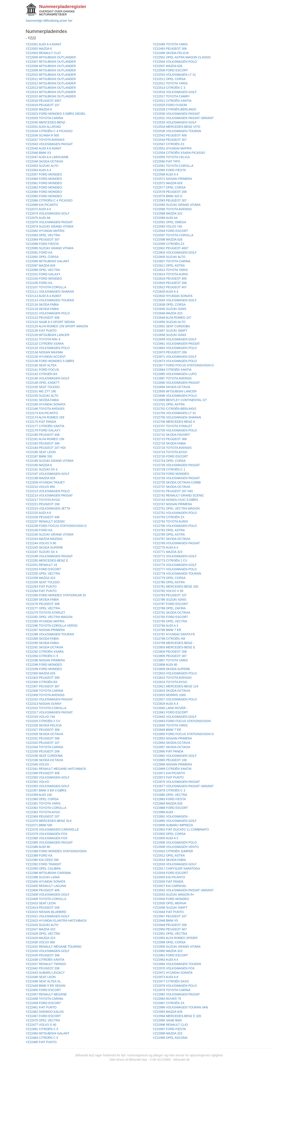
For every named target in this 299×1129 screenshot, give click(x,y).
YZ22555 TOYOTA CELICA (171, 157)
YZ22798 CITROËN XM (169, 638)
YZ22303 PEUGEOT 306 (43, 677)
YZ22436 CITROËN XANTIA (45, 959)
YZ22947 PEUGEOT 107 (170, 916)
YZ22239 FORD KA (39, 530)
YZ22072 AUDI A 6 (38, 209)
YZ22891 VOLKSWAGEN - (171, 816)
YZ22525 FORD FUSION (170, 105)
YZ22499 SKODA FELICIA (171, 53)
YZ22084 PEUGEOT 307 (43, 239)
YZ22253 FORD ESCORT (43, 569)
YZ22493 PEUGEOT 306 (170, 48)
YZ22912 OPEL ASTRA (169, 855)
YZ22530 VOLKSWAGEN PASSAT (176, 113)
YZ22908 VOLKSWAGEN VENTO (176, 847)
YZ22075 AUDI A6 (38, 218)
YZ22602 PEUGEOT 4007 (170, 248)
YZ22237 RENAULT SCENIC (45, 521)
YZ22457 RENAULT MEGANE (46, 994)
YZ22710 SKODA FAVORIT (171, 434)
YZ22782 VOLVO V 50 (168, 591)
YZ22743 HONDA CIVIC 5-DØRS (175, 499)
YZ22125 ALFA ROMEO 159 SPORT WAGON (57, 326)
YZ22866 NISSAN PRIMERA (172, 764)
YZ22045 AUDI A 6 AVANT (43, 148)
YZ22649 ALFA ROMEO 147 (172, 317)
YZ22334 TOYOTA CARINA (44, 747)
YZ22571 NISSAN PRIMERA (172, 178)
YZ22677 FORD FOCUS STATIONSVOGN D (183, 365)
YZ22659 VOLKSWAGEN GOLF (175, 339)
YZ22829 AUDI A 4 (165, 703)
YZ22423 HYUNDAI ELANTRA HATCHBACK (56, 920)
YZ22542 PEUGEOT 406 (170, 135)
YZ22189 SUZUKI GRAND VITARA (49, 460)
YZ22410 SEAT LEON (41, 903)
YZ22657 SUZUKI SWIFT (170, 330)
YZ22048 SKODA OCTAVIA (44, 161)
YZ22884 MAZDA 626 (167, 803)
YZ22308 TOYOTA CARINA (44, 690)
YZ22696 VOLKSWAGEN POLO (175, 395)
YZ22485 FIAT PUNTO (41, 1042)
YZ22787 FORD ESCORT (170, 604)
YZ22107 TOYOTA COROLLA (46, 287)
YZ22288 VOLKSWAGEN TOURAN (50, 634)
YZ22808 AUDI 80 (165, 664)
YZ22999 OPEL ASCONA (170, 1037)
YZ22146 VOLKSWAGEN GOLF (48, 378)
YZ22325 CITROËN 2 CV (43, 721)
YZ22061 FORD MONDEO (44, 183)
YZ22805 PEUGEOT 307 (170, 656)
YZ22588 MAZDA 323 (167, 213)
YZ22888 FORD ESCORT (170, 807)
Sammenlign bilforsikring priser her (49, 20)
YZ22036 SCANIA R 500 (42, 135)
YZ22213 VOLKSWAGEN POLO (48, 491)
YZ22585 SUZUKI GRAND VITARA (177, 204)
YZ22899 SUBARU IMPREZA (173, 825)
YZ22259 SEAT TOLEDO (43, 582)
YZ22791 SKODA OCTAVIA (171, 612)
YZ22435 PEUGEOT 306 (43, 955)
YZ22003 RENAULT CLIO (43, 53)
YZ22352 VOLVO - (38, 781)
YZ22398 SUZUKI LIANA (43, 877)
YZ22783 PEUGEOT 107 (170, 595)
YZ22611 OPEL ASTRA (169, 265)
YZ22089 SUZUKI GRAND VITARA (49, 248)
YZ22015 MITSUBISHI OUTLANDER (51, 96)
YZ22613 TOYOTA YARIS (170, 270)
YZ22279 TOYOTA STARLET (45, 612)
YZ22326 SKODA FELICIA (44, 725)
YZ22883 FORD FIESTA (169, 799)
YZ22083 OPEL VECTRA (43, 235)
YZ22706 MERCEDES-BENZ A (174, 421)
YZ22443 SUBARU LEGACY (45, 972)
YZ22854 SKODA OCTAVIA (171, 742)
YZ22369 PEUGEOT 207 (43, 816)
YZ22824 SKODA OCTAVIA (171, 690)
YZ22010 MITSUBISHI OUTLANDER (51, 74)
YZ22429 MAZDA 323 (40, 938)
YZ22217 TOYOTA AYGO (43, 499)
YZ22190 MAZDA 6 (39, 465)
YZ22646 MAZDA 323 (167, 313)
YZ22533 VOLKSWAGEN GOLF (175, 122)
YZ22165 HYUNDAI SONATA (45, 404)
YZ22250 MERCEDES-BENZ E (47, 560)
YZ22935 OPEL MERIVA (169, 903)
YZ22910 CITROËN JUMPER (173, 851)
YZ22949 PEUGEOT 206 (170, 925)
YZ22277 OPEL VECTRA (43, 608)
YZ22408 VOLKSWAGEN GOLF (48, 894)
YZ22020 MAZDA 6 (39, 109)
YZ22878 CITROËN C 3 (169, 790)
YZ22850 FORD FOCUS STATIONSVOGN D (183, 734)
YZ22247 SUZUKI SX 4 (41, 552)
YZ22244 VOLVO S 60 (41, 543)
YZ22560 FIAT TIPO (166, 161)
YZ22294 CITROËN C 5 (42, 656)
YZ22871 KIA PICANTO (169, 773)
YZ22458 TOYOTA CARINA (44, 998)
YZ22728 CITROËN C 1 (169, 469)
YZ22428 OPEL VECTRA (43, 933)
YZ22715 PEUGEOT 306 (170, 439)
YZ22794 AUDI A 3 (165, 625)
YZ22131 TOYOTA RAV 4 (43, 339)
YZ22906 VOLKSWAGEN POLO (175, 842)
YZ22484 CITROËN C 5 (42, 1037)
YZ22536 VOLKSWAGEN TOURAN (177, 131)
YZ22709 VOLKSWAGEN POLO (175, 430)
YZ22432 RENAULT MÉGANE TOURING (53, 946)
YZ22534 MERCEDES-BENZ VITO (176, 126)
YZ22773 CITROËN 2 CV (170, 560)
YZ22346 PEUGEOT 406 (43, 773)
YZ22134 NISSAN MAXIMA (44, 352)
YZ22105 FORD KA (39, 283)
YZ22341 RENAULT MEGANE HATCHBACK (56, 768)
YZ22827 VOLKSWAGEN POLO (175, 699)
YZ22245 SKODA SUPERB (44, 547)
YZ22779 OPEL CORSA (169, 578)
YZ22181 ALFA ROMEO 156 (45, 439)
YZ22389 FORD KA (39, 855)
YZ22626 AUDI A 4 (165, 291)
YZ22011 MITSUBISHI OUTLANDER (51, 79)
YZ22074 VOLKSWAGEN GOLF (48, 213)
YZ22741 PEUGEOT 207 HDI (173, 491)
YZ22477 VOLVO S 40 (41, 1024)
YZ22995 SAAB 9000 (167, 1020)
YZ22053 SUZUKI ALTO (42, 165)
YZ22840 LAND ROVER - (170, 708)
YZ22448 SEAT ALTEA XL (43, 981)
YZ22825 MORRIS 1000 (169, 695)
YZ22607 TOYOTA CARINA (171, 261)
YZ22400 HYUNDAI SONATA (45, 881)
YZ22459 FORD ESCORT (43, 1003)
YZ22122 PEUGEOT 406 (43, 317)
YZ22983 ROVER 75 (167, 998)
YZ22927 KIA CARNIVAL (169, 886)
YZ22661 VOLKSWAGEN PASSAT (176, 343)
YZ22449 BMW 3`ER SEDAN (45, 985)
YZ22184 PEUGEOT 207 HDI (46, 447)
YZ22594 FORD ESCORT (170, 231)
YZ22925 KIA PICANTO (169, 877)
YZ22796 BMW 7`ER (167, 630)
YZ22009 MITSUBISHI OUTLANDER (51, 70)
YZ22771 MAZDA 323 (167, 552)
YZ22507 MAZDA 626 (167, 66)
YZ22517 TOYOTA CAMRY (171, 96)
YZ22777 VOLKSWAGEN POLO (175, 569)
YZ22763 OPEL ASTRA (169, 530)
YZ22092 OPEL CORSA (42, 257)
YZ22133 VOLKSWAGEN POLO (48, 348)
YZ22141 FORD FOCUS (42, 369)
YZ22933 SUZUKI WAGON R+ (173, 894)
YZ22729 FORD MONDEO (171, 473)
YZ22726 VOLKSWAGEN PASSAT (176, 465)
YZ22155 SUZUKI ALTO (42, 395)
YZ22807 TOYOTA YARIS (170, 660)
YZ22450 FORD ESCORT (43, 990)
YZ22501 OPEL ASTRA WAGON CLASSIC (182, 57)
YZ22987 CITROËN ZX (168, 1003)
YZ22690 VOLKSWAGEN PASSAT (176, 382)
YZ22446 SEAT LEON (41, 977)
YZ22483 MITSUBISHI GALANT (47, 1033)
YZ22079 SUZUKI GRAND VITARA (49, 226)
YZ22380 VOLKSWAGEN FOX (46, 838)
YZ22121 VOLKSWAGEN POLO (48, 313)
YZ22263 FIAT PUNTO (41, 586)
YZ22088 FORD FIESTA (42, 244)
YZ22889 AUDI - (164, 812)
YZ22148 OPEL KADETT (43, 382)
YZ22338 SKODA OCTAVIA (44, 760)
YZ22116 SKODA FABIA (42, 304)
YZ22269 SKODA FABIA (42, 599)
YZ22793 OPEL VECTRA (170, 621)
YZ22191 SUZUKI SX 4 (41, 469)
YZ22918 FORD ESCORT (170, 873)
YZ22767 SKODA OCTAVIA (171, 539)
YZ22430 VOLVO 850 (40, 942)
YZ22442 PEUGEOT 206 (43, 968)
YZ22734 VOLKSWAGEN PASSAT (176, 478)
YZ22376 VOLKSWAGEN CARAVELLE (52, 829)
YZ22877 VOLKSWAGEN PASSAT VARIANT (183, 786)
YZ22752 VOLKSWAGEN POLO (175, 513)
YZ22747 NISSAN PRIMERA (172, 504)
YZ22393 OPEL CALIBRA (43, 868)
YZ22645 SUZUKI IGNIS (169, 309)
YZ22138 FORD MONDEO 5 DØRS (50, 361)
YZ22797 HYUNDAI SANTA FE (174, 634)
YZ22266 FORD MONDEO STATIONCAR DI (56, 595)
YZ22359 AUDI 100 (39, 794)
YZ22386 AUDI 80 (38, 847)
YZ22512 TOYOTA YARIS (170, 83)
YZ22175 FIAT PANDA (41, 421)
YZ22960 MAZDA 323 (167, 951)
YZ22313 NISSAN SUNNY (44, 703)
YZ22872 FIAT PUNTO (168, 777)
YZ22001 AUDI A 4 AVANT (43, 44)
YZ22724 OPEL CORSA (169, 460)
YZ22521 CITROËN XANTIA (172, 100)
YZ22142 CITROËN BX (41, 374)
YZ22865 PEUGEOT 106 (170, 760)
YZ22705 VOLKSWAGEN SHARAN (177, 417)
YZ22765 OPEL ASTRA (169, 534)
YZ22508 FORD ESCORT (170, 70)
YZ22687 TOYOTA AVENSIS (172, 378)
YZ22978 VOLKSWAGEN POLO (175, 985)
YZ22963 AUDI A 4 (165, 959)
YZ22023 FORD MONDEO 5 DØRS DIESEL (56, 113)
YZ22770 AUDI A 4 (165, 547)
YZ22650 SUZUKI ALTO (169, 322)
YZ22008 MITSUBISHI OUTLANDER (51, 66)
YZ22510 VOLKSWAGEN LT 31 (174, 74)
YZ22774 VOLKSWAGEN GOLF (175, 565)
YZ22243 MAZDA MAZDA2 (44, 539)
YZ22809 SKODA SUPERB (171, 669)
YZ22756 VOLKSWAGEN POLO (175, 526)
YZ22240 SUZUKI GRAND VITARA (49, 534)
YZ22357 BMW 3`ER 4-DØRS (46, 790)
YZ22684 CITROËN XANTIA (172, 369)
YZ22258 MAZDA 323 (40, 578)
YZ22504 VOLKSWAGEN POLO (175, 61)
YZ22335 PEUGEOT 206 (43, 751)
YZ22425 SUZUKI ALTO (42, 925)
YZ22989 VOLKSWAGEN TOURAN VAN (180, 1007)
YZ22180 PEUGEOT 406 (43, 434)
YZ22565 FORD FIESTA (169, 170)
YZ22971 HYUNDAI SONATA (173, 972)
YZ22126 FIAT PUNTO (41, 330)
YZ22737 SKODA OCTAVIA (171, 486)
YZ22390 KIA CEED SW (42, 860)
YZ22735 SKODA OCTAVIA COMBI (177, 482)
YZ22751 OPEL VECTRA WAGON (176, 508)
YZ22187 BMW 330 (39, 456)
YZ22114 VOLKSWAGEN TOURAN (50, 300)
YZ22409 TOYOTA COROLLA (46, 899)
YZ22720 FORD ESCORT (170, 456)
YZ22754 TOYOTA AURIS (170, 521)
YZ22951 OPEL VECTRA (170, 933)
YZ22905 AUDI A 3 (165, 838)
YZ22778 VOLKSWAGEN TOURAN (177, 573)
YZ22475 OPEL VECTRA (43, 1020)
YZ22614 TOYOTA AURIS (170, 274)
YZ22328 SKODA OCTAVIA (44, 734)
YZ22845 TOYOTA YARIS (170, 725)
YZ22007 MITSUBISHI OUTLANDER (51, 61)
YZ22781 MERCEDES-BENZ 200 (175, 586)
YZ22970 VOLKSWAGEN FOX (173, 968)
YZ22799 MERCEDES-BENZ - (173, 643)
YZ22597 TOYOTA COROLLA (173, 235)
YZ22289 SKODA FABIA (42, 638)
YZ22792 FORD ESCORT (170, 617)
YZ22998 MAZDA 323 (167, 1033)
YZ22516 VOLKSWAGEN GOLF (175, 92)
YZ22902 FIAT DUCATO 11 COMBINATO (181, 829)
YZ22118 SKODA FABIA (42, 309)
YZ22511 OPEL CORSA (169, 79)
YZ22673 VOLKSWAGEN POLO (175, 361)
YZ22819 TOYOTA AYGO (170, 682)
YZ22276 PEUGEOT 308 (43, 604)
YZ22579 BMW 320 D (167, 196)
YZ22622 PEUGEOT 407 (170, 287)
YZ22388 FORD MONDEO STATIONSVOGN (56, 851)
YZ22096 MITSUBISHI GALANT (47, 261)
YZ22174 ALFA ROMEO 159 (45, 417)
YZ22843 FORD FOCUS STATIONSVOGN (182, 721)
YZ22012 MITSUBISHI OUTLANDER (51, 83)
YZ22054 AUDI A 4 (38, 170)
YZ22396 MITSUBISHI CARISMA (48, 873)
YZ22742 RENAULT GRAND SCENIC (178, 495)
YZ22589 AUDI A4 (165, 218)
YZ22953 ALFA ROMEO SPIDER (175, 938)
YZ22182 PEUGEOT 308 (43, 443)
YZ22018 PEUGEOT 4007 (43, 100)
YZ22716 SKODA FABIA (169, 443)
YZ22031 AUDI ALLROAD (43, 126)
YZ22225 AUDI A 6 (38, 513)
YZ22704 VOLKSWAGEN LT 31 (174, 413)
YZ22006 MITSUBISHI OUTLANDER (51, 57)
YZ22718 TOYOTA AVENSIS (172, 447)
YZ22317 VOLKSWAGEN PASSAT (49, 712)
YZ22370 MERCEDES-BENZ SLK (49, 821)
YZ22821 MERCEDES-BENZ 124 (175, 686)
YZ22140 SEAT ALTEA (41, 365)
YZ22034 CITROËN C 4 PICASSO (49, 131)
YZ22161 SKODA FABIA (42, 400)
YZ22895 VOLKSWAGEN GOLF (175, 821)
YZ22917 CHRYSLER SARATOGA (176, 868)
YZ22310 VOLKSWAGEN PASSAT (49, 699)
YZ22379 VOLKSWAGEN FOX (46, 834)
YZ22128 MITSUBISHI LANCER (48, 335)
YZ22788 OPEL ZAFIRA (169, 608)
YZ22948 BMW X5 (165, 920)
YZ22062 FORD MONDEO (44, 187)
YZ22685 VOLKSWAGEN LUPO (175, 374)
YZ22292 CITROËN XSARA (45, 651)
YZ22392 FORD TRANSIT (43, 864)
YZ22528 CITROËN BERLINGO (174, 109)
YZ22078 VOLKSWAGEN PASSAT (49, 222)
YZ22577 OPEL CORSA (169, 187)
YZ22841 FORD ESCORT (170, 712)
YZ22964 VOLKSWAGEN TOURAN (177, 964)
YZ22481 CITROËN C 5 (42, 1029)
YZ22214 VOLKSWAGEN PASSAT (49, 495)
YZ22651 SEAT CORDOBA (171, 326)
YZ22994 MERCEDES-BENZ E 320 (177, 1016)
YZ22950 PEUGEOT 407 (170, 929)
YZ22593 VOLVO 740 (167, 226)
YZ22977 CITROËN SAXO (171, 981)
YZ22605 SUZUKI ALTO (169, 257)
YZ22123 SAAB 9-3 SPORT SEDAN (50, 322)
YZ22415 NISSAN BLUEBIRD (46, 912)
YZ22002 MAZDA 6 (39, 48)
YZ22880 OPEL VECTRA (170, 794)
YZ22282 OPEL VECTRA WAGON (49, 617)
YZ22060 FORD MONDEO (44, 178)
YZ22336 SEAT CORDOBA (44, 755)
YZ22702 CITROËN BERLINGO (174, 408)
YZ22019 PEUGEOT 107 (43, 105)
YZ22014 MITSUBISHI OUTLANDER (51, 92)
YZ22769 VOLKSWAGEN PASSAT (176, 543)
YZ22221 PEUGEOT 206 (43, 504)
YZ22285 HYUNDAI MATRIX (45, 621)
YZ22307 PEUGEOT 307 (43, 686)
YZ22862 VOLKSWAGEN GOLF (175, 755)
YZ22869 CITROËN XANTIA (172, 768)
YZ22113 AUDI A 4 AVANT (43, 296)
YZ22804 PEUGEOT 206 (170, 651)
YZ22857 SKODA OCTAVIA (171, 747)
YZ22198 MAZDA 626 (40, 478)
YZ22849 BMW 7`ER (167, 729)
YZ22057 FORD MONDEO (44, 174)
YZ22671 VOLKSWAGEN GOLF (175, 356)
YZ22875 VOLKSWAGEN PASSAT (176, 781)
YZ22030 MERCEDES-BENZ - (46, 122)
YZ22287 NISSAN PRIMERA (45, 630)
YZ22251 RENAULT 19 (41, 565)
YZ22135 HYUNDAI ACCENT (46, 356)
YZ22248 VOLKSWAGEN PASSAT (49, 556)
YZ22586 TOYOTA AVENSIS (172, 209)
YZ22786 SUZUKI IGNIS (169, 599)
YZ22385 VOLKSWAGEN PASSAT (49, 842)
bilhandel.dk (181, 1059)
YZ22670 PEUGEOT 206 (170, 352)
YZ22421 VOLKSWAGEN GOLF (48, 916)
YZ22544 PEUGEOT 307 (170, 139)
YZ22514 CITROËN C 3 (169, 87)
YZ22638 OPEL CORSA (169, 304)
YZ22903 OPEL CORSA (169, 834)
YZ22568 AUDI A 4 (165, 174)
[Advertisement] (149, 1094)
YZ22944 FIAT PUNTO (168, 912)
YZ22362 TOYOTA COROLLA (46, 807)
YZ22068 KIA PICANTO (42, 204)
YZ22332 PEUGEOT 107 (43, 742)
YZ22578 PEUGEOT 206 (170, 191)
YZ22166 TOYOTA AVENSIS (45, 408)
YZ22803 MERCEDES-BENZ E (174, 647)
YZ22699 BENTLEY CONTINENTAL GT (180, 400)
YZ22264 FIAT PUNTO (41, 591)
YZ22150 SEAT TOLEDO (43, 387)
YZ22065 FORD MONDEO (44, 196)
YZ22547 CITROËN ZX (168, 144)
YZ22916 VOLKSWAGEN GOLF (175, 864)
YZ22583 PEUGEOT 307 (170, 200)
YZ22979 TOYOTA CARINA (171, 990)
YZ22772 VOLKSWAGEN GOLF (175, 556)
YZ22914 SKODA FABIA (169, 860)
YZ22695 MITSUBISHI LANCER (175, 391)
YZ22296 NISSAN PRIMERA (45, 660)
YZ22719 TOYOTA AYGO (170, 452)
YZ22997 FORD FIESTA (169, 1029)
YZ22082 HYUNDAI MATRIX (45, 231)
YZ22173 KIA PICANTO (42, 413)
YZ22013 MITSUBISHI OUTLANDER (51, 87)
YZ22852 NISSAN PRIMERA (172, 738)
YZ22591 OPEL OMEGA (169, 222)
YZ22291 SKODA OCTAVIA (44, 647)
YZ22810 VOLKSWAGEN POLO (175, 673)
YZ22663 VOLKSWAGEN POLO (175, 348)
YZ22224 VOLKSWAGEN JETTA (48, 508)
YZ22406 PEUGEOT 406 (43, 890)
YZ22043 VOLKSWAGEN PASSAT (49, 144)
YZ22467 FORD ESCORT (43, 1016)
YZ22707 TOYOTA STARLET (172, 426)
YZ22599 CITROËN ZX (168, 244)
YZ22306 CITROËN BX (41, 682)
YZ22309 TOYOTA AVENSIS (45, 695)
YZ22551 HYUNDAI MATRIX (172, 148)
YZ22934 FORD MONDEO (171, 899)
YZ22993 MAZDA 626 (167, 1011)
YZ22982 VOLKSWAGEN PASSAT (176, 994)
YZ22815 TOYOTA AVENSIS (172, 677)
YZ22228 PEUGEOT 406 (43, 517)
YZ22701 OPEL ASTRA (169, 404)
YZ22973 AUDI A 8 (165, 977)
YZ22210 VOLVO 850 (40, 486)
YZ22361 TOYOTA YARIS (43, 803)
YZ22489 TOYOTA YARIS (170, 44)
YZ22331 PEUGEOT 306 (43, 738)
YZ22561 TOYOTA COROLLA (173, 165)
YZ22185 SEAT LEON (41, 452)
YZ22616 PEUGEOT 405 (170, 278)
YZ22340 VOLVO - (38, 764)
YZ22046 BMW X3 (38, 152)
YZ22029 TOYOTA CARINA (44, 118)
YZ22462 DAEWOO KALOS (45, 1011)
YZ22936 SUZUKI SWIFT (170, 907)
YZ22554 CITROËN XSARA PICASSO (179, 152)
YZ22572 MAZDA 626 (167, 183)
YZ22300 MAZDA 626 (40, 673)
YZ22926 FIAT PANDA (168, 881)
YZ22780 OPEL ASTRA (169, 582)
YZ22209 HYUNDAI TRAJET (45, 482)
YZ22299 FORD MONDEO (44, 669)
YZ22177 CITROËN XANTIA (45, 426)
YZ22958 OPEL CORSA (169, 942)
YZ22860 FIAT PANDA (168, 751)
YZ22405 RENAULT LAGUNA (46, 886)
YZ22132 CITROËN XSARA (45, 343)
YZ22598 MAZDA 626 (167, 239)
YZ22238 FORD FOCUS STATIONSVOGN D (56, 526)
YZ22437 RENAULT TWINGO (46, 964)
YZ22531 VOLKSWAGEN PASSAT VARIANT (183, 118)
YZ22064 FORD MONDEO (44, 191)
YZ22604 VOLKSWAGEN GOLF (175, 252)
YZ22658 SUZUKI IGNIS (169, 335)
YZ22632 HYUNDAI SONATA (173, 296)
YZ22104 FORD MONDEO (44, 278)
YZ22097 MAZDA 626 (40, 265)
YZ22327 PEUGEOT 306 (43, 729)
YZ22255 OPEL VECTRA (43, 573)
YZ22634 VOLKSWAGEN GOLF (175, 300)
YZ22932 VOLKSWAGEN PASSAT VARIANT (183, 890)
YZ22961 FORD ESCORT (170, 955)
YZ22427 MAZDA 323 (40, 929)
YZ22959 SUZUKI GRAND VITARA (177, 946)
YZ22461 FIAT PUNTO (41, 1007)
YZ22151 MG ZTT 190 (41, 391)
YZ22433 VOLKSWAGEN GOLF (48, 951)
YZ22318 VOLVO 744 (40, 716)
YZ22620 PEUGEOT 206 (170, 283)
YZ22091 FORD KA (39, 252)
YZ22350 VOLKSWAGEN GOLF (48, 777)
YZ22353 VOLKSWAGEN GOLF (48, 786)
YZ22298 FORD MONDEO (44, 664)
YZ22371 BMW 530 (39, 825)
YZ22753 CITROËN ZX (168, 517)
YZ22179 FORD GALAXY (43, 430)
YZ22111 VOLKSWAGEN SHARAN (50, 291)
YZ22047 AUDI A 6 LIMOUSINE (47, 157)
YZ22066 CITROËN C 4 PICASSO (49, 200)
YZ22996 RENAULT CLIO (170, 1024)
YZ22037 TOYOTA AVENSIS (45, 139)
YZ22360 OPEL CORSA (42, 799)
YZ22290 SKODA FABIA (42, 643)
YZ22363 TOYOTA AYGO (43, 812)
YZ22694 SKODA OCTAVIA (171, 387)
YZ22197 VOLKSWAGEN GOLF (48, 473)
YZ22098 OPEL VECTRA (43, 270)
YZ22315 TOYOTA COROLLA (46, 708)
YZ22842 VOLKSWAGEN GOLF (175, 716)
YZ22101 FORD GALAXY (43, 274)
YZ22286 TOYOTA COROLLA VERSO (52, 625)
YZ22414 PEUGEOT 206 (43, 907)
